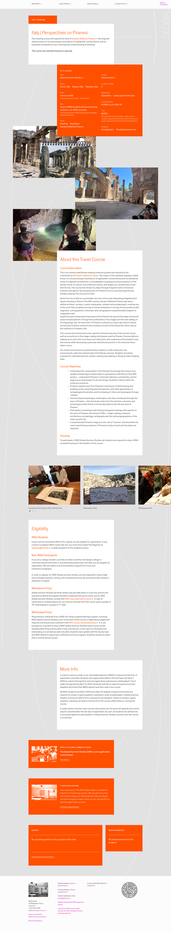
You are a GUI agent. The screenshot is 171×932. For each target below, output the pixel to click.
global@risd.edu (63, 898)
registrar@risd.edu (40, 548)
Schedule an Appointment (69, 807)
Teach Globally (92, 4)
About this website (34, 921)
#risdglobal (106, 129)
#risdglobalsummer (125, 129)
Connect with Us (120, 4)
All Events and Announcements (42, 857)
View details (64, 760)
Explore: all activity (34, 914)
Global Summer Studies (71, 77)
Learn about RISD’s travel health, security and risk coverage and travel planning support (70, 911)
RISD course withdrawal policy (82, 622)
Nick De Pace (107, 77)
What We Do (36, 4)
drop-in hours (40, 910)
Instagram (90, 886)
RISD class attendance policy (78, 599)
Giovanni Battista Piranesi (83, 38)
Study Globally (64, 4)
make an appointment (67, 884)
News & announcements (36, 917)
